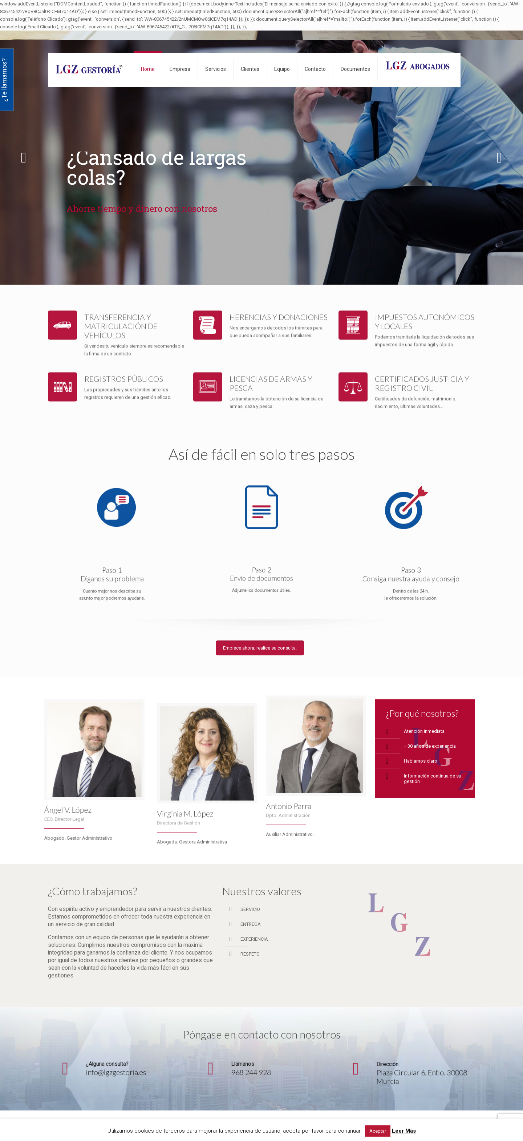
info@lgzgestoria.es (116, 1067)
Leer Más (404, 1131)
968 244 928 (259, 1067)
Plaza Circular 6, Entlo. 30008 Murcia (410, 1072)
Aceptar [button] (377, 1131)
